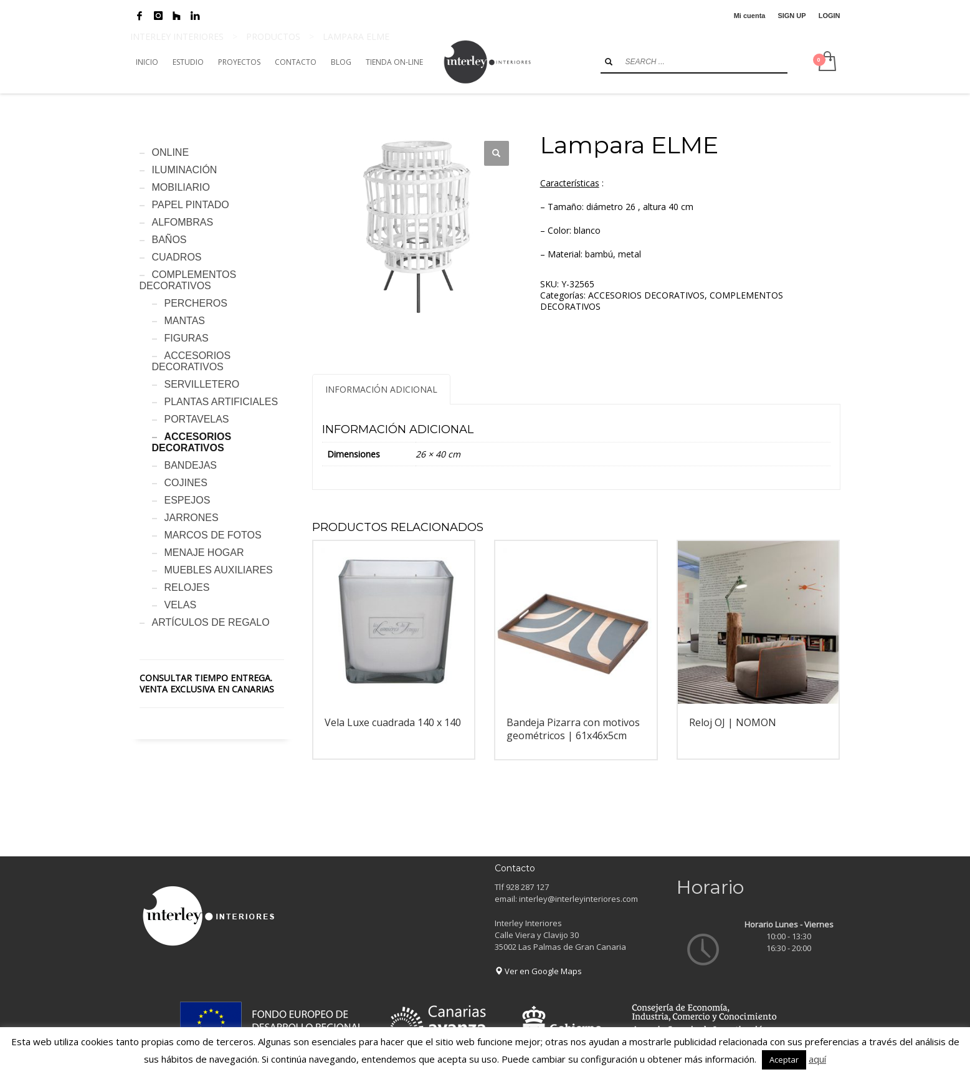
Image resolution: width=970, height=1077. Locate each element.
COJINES (185, 482)
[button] (496, 153)
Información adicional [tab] (381, 389)
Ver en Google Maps (538, 971)
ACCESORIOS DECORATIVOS (646, 295)
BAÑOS (169, 239)
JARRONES (191, 517)
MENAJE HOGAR (204, 552)
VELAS (180, 605)
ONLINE (170, 152)
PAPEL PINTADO (190, 204)
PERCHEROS (195, 303)
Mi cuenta (750, 15)
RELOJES (187, 587)
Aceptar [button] (784, 1059)
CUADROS (177, 257)
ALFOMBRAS (183, 222)
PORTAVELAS (196, 419)
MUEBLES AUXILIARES (218, 570)
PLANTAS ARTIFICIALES (221, 401)
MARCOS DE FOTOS (213, 535)
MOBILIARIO (181, 187)
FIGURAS (186, 338)
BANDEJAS (190, 465)
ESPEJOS (187, 500)
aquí (817, 1059)
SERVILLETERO (202, 384)
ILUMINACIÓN (184, 170)
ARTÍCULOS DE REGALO (211, 622)
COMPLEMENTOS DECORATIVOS (188, 280)
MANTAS (184, 320)
